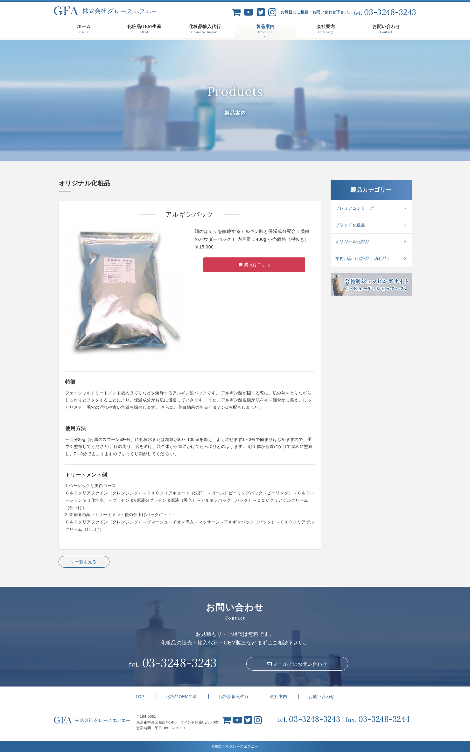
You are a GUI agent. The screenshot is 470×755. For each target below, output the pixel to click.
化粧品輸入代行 (234, 700)
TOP (140, 700)
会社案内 (278, 700)
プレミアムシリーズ (354, 208)
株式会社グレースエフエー (105, 10)
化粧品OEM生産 (181, 700)
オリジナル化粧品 (352, 241)
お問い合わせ (321, 700)
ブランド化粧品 (350, 225)
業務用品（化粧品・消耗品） (363, 258)
